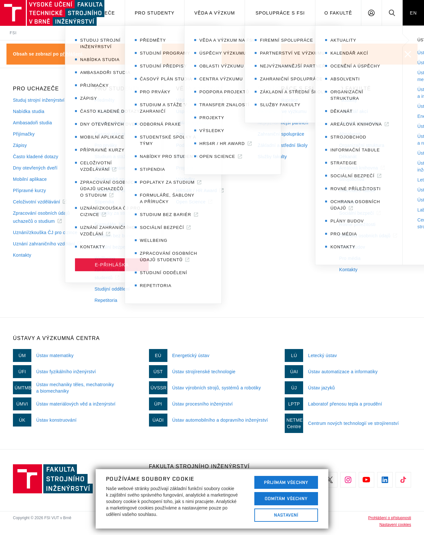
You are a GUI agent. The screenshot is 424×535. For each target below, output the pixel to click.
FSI (13, 33)
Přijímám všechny (286, 482)
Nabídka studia (28, 111)
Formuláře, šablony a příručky (125, 224)
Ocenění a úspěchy (359, 122)
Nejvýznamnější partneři (283, 122)
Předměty (104, 100)
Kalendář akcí (353, 111)
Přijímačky (24, 134)
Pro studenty (155, 12)
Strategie (348, 201)
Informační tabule (357, 190)
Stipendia (104, 201)
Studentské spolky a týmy (121, 179)
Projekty (184, 167)
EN (413, 12)
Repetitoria (105, 300)
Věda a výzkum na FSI (199, 100)
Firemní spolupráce (278, 100)
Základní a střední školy (283, 145)
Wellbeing (104, 258)
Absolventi (350, 134)
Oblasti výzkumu (193, 122)
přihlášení (71, 54)
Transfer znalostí (193, 156)
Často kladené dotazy (35, 156)
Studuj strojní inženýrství (39, 100)
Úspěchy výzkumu (195, 111)
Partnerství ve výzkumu (282, 111)
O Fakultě (338, 12)
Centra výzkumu (193, 134)
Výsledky (185, 179)
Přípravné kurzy (29, 190)
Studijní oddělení (112, 289)
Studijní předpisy (111, 122)
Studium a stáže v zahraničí (123, 156)
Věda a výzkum (214, 12)
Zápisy (20, 145)
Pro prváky (105, 145)
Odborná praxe (110, 167)
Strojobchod (352, 179)
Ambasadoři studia (32, 122)
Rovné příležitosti (357, 224)
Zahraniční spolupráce (281, 134)
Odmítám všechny (286, 498)
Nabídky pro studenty (116, 190)
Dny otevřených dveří (35, 167)
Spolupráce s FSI (280, 12)
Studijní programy (112, 111)
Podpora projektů (194, 145)
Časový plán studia (114, 134)
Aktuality (348, 100)
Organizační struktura (362, 145)
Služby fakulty (272, 156)
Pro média (350, 258)
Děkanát (348, 156)
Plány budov (352, 247)
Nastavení (286, 515)
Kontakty (22, 255)
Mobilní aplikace (30, 179)
